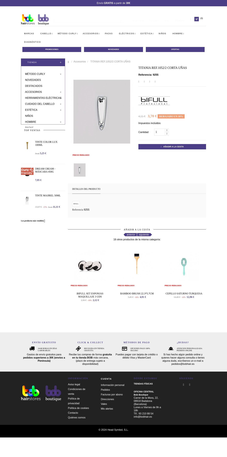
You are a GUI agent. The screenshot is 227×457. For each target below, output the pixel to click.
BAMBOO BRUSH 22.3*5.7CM (137, 313)
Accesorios (33, 91)
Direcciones (107, 419)
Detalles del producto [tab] (86, 189)
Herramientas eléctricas (43, 96)
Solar (29, 132)
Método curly (35, 73)
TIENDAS (179, 19)
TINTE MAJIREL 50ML (48, 210)
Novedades (33, 79)
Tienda (32, 63)
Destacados (33, 85)
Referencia (77, 210)
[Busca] (88, 19)
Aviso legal (74, 404)
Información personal (112, 404)
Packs (29, 126)
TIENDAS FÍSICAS (143, 403)
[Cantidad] (159, 132)
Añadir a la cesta (172, 147)
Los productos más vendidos (34, 235)
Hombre (30, 120)
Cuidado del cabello (40, 102)
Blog (167, 19)
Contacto (73, 432)
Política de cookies (78, 427)
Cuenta (106, 398)
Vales (104, 423)
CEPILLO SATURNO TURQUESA (184, 313)
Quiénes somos (76, 437)
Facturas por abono (112, 414)
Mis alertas (107, 428)
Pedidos (105, 409)
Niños (29, 114)
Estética (31, 108)
